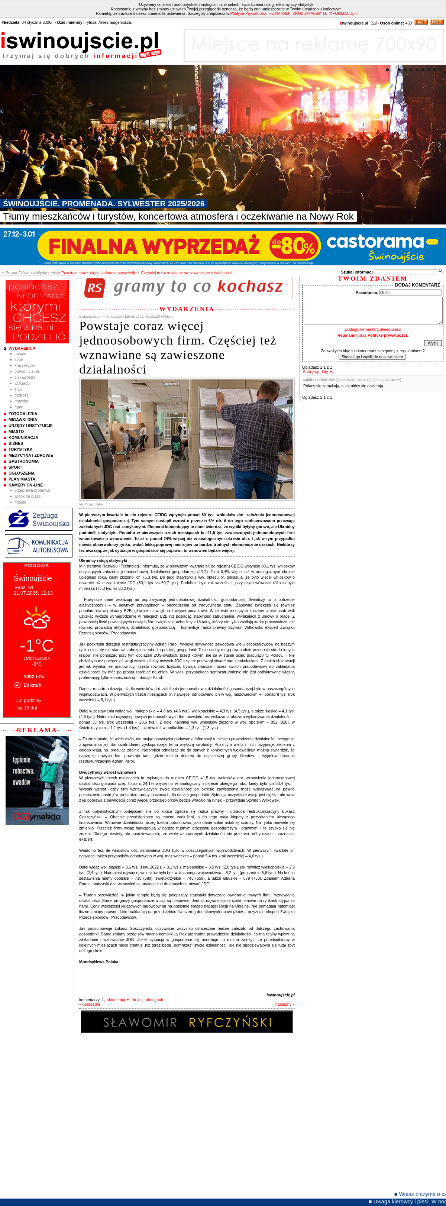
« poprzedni (89, 1004)
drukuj (137, 1000)
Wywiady (21, 383)
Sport (18, 359)
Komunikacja (23, 437)
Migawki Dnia (23, 419)
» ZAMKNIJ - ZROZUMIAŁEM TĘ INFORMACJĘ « (313, 13)
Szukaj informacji (357, 272)
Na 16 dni (26, 708)
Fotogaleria (23, 413)
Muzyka (21, 401)
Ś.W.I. (18, 389)
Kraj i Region (24, 365)
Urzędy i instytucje (31, 425)
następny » (285, 1004)
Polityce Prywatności (248, 13)
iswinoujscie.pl (280, 995)
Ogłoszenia (22, 473)
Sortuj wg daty (315, 371)
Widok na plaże (27, 496)
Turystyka (21, 449)
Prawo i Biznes (27, 371)
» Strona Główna (17, 273)
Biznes (16, 443)
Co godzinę (28, 700)
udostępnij (154, 1000)
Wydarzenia (22, 348)
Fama (18, 407)
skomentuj (116, 1000)
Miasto (20, 353)
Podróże (21, 395)
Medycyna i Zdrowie (31, 455)
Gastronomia (24, 461)
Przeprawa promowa (32, 490)
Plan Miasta (22, 479)
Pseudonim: (367, 292)
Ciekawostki (24, 377)
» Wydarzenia (45, 273)
